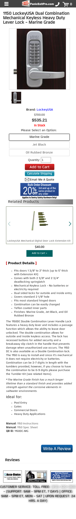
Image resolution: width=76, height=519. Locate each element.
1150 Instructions (27, 423)
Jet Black (39, 144)
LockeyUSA (45, 109)
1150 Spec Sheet (27, 427)
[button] (70, 224)
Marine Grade (39, 137)
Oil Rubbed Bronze (39, 152)
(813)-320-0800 (63, 487)
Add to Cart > (39, 253)
